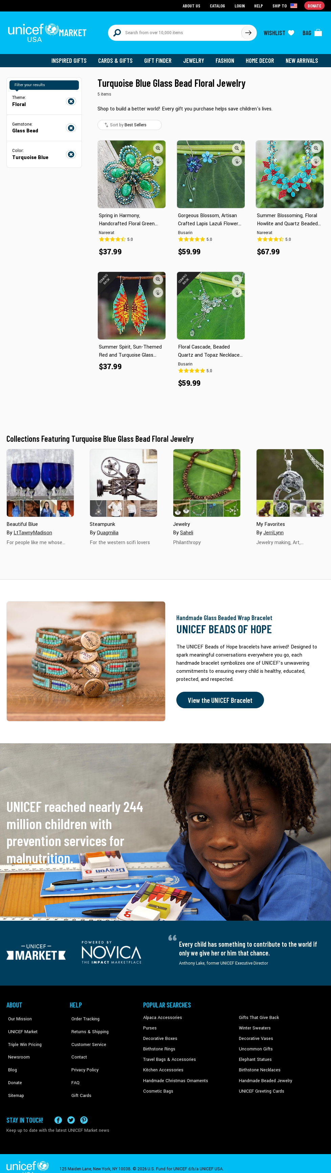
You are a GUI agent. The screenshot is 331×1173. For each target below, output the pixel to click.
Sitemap (14, 1076)
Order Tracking (83, 1015)
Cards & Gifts (119, 57)
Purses (149, 1025)
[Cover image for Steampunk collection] (123, 480)
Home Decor (261, 57)
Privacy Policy (83, 1056)
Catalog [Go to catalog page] (218, 5)
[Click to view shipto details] (286, 5)
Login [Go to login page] (240, 5)
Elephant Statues (255, 1056)
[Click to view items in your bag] (312, 31)
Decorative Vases (255, 1035)
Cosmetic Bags (157, 1086)
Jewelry (196, 57)
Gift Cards (79, 1076)
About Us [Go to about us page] (192, 5)
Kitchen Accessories (162, 1066)
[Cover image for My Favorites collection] (290, 480)
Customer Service (86, 1035)
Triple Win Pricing (22, 1035)
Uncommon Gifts (255, 1045)
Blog (10, 1056)
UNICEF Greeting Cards (260, 1086)
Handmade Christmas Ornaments (174, 1076)
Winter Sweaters (254, 1025)
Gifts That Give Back (258, 1015)
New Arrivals (302, 57)
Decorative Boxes (159, 1035)
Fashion (227, 57)
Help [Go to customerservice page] (259, 5)
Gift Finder (161, 57)
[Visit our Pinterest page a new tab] (84, 1109)
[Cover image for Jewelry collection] (207, 480)
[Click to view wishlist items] (278, 31)
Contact (77, 1045)
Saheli (186, 529)
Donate (13, 1066)
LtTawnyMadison (32, 529)
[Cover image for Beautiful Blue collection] (40, 480)
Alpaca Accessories (161, 1015)
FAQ (74, 1066)
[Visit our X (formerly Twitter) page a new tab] (71, 1109)
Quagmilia (107, 529)
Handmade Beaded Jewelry (264, 1076)
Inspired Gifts (74, 57)
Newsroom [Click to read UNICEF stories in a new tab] (16, 1045)
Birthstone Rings (159, 1045)
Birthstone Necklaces (258, 1066)
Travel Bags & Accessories (168, 1056)
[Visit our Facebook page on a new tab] (58, 1109)
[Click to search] (248, 31)
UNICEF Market (20, 1025)
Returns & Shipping (88, 1025)
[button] (158, 145)
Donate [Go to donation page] (314, 5)
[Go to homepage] (48, 31)
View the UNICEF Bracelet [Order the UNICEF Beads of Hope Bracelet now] (218, 697)
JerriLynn (273, 529)
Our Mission (17, 1015)
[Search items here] (174, 31)
